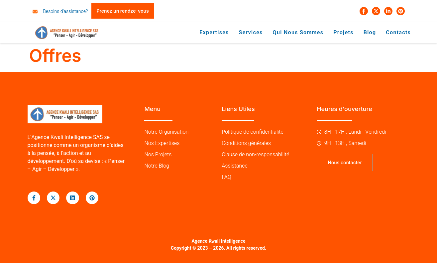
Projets (344, 33)
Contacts (398, 33)
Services (251, 33)
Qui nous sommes (298, 33)
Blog (370, 33)
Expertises (214, 33)
